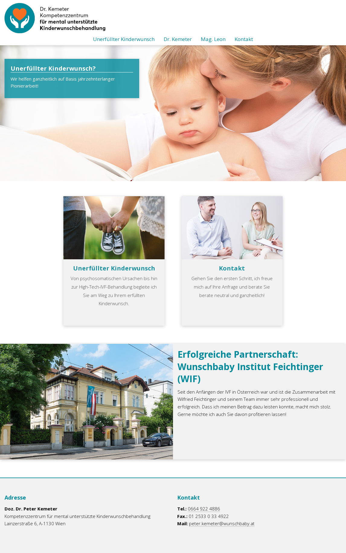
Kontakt (244, 39)
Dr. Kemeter (178, 39)
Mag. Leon (213, 39)
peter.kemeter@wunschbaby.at (222, 523)
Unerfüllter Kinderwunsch (124, 39)
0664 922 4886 (204, 509)
